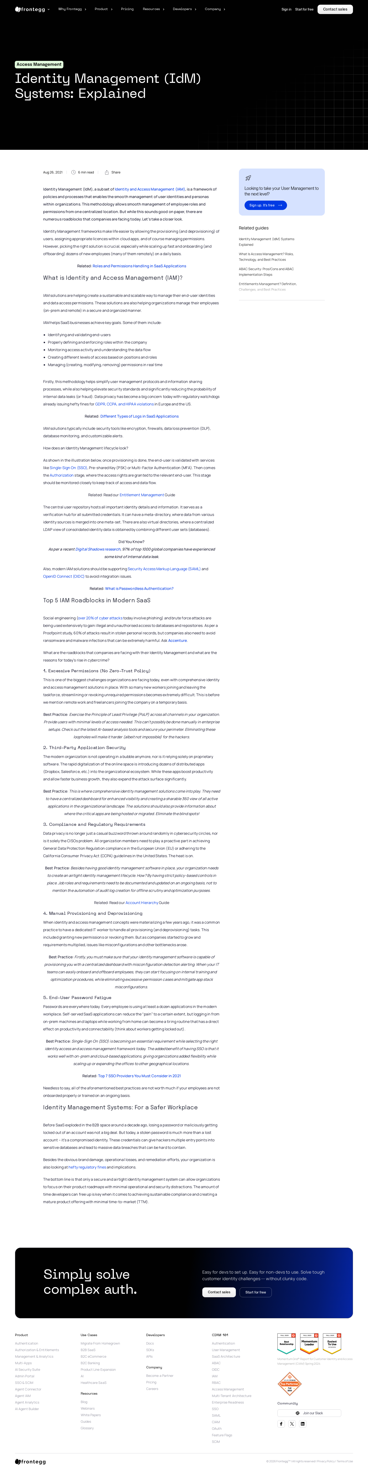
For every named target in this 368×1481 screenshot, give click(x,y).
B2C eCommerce (94, 1356)
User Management (226, 1350)
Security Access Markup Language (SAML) (164, 568)
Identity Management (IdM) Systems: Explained (267, 242)
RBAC (216, 1383)
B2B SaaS (88, 1350)
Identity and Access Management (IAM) (150, 189)
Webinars (88, 1408)
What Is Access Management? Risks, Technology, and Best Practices (266, 257)
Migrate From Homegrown (101, 1343)
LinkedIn (303, 1424)
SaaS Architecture (226, 1356)
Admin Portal (24, 1376)
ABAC (216, 1363)
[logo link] (30, 1461)
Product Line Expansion (98, 1369)
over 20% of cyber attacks (100, 618)
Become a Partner (159, 1376)
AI (82, 1376)
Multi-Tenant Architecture (232, 1396)
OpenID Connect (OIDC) (64, 576)
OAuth (217, 1428)
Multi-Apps (23, 1363)
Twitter (292, 1424)
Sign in (287, 9)
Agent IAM (23, 1396)
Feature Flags (222, 1435)
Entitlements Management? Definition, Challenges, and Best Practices (268, 287)
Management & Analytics (34, 1356)
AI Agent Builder (27, 1409)
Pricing (151, 1382)
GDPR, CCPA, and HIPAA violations (124, 404)
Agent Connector (28, 1389)
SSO (215, 1409)
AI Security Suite (27, 1369)
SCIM (216, 1442)
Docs (150, 1343)
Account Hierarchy (142, 902)
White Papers (91, 1415)
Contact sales (335, 9)
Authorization (62, 475)
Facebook (281, 1424)
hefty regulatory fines (87, 1167)
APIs (149, 1356)
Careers (152, 1389)
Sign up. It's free (262, 205)
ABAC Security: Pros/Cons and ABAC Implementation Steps (266, 272)
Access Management (228, 1389)
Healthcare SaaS (94, 1383)
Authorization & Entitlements (37, 1350)
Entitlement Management (142, 494)
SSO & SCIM (24, 1383)
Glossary (87, 1428)
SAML (216, 1415)
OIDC (215, 1369)
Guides (86, 1421)
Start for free (304, 9)
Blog (84, 1402)
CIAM (216, 1422)
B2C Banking (90, 1363)
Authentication (26, 1343)
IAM (215, 1376)
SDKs (150, 1350)
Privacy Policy (326, 1461)
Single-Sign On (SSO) (68, 467)
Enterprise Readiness (228, 1402)
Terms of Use (345, 1461)
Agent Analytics (27, 1402)
